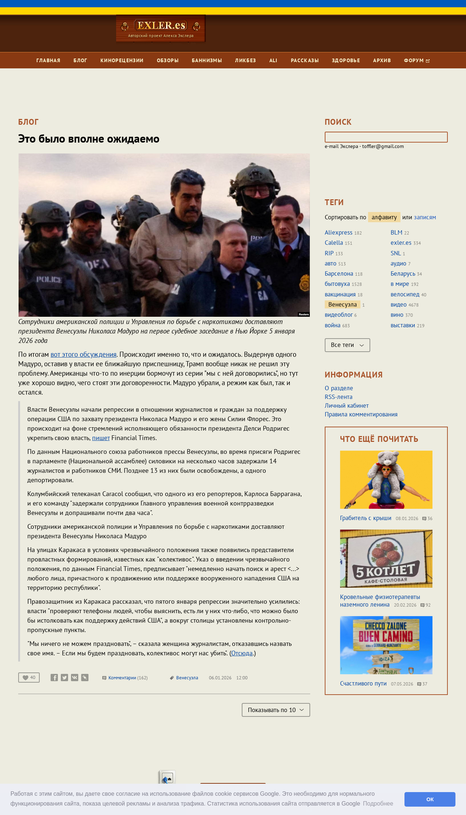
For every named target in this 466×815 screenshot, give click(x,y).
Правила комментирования (361, 414)
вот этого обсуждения (83, 354)
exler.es (401, 243)
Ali (273, 60)
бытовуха (337, 284)
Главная (48, 60)
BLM (396, 232)
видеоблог (338, 315)
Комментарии (125, 678)
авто (330, 263)
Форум (416, 60)
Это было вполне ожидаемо (88, 138)
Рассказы (305, 60)
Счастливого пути (363, 683)
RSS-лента (338, 397)
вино (397, 315)
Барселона (339, 273)
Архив (382, 60)
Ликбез (245, 60)
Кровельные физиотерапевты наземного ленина (380, 600)
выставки (403, 325)
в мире (400, 284)
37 (422, 684)
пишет (101, 438)
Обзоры (168, 60)
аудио (398, 263)
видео (399, 304)
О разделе (339, 388)
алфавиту (384, 217)
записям (425, 217)
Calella (334, 243)
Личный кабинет (347, 405)
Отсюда (242, 653)
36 (427, 518)
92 (425, 605)
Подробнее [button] (378, 803)
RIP (329, 253)
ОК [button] (430, 799)
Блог (80, 60)
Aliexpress (338, 232)
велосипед (405, 294)
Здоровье (346, 60)
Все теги (347, 345)
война (332, 325)
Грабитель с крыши (365, 518)
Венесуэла (187, 678)
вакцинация (340, 294)
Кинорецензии (122, 60)
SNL (396, 253)
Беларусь (403, 273)
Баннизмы (207, 60)
